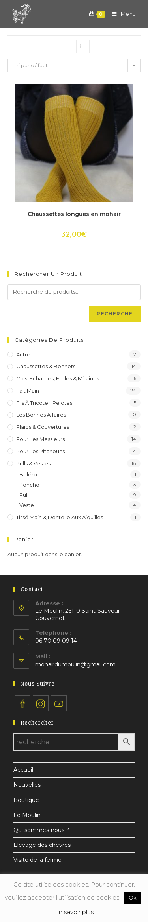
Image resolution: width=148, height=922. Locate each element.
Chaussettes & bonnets (45, 366)
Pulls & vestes (33, 463)
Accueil (23, 769)
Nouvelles (27, 784)
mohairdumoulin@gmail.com (75, 664)
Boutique (26, 800)
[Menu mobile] (121, 14)
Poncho (29, 484)
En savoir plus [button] (74, 912)
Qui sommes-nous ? (41, 829)
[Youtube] (59, 703)
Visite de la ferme (37, 859)
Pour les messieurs (40, 439)
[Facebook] (22, 703)
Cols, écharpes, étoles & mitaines (57, 378)
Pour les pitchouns (40, 451)
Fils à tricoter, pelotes (44, 403)
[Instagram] (41, 703)
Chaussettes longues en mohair (74, 214)
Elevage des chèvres (42, 844)
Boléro (28, 474)
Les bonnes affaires (41, 414)
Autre (23, 354)
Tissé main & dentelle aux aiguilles (59, 517)
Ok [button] (133, 897)
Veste (26, 505)
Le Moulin (27, 815)
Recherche (115, 314)
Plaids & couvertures (42, 427)
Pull (23, 495)
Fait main (27, 390)
